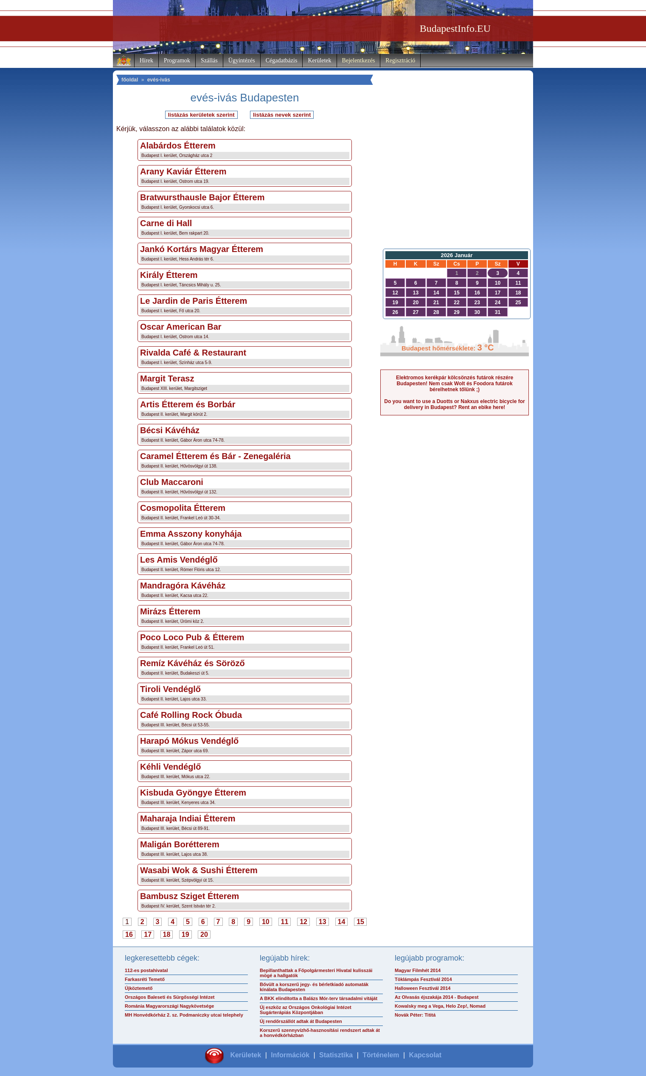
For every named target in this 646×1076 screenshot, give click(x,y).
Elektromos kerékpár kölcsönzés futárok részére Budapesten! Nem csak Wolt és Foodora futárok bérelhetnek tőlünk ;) (454, 383)
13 (322, 921)
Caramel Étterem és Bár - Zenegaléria (215, 456)
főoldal (129, 80)
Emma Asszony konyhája (191, 533)
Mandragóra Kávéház (182, 585)
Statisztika (336, 1055)
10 (266, 921)
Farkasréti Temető (145, 979)
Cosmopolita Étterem (182, 508)
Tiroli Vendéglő (170, 689)
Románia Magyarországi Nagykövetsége (169, 1006)
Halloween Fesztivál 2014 (422, 988)
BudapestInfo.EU (455, 28)
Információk (290, 1055)
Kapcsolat (425, 1055)
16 (129, 934)
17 (148, 934)
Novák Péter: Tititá (415, 1014)
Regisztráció (400, 60)
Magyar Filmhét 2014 (418, 970)
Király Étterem (169, 275)
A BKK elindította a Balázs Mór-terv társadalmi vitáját (318, 998)
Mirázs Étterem (170, 611)
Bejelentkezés (358, 60)
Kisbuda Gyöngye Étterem (193, 792)
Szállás (209, 60)
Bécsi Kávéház (169, 430)
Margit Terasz (167, 378)
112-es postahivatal (146, 970)
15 (360, 921)
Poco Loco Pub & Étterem (192, 637)
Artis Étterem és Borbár (188, 404)
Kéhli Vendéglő (170, 766)
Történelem (380, 1055)
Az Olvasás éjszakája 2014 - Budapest (437, 997)
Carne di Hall (166, 223)
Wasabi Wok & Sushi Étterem (199, 870)
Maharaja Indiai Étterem (188, 818)
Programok (177, 60)
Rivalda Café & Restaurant (193, 352)
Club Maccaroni (171, 482)
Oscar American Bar (181, 326)
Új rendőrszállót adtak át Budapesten (301, 1021)
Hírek (146, 60)
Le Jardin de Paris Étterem (193, 300)
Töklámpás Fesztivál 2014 (423, 979)
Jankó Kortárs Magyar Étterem (201, 249)
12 (303, 921)
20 (204, 934)
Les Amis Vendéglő (179, 559)
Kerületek (319, 60)
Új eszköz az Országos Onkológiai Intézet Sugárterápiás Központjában (305, 1010)
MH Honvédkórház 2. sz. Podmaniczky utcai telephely (184, 1014)
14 (341, 921)
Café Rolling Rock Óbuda (191, 715)
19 (185, 934)
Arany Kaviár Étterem (183, 171)
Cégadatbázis (282, 60)
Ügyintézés (241, 60)
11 (285, 921)
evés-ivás (158, 80)
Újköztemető (138, 988)
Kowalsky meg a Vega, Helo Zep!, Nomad (440, 1006)
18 (167, 934)
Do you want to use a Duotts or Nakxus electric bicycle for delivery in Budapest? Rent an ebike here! (454, 404)
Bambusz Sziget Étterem (189, 896)
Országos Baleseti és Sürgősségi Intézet (170, 997)
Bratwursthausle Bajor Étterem (202, 197)
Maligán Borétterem (179, 844)
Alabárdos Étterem (178, 145)
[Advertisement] (454, 176)
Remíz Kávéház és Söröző (192, 663)
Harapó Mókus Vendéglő (189, 740)
